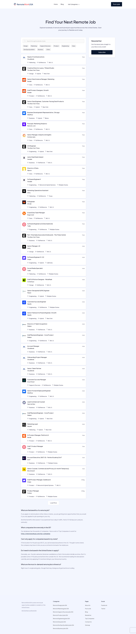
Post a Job (88, 608)
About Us (87, 605)
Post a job (116, 4)
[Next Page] (53, 503)
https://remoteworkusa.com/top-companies (35, 534)
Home (56, 4)
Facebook (104, 605)
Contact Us (88, 622)
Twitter (103, 608)
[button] (73, 4)
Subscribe (101, 52)
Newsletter (88, 615)
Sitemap (87, 625)
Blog (62, 4)
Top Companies (89, 618)
